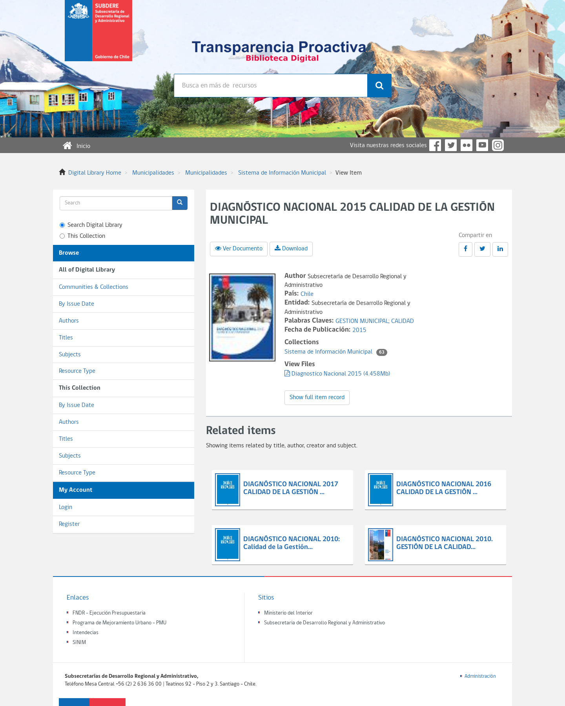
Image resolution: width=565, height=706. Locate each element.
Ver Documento (238, 248)
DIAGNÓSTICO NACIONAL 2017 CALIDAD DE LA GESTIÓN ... (290, 488)
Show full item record (317, 397)
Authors (69, 321)
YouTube (482, 145)
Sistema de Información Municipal (282, 173)
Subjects (70, 355)
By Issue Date (76, 304)
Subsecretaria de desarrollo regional (98, 37)
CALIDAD (402, 321)
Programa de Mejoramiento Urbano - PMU (119, 623)
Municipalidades (153, 173)
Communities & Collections (93, 287)
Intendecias (85, 633)
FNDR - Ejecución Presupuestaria (109, 613)
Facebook (435, 145)
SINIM (79, 643)
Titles (66, 338)
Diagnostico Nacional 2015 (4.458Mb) (337, 374)
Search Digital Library (91, 225)
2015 (359, 330)
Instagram (498, 145)
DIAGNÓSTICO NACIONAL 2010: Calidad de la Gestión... (291, 543)
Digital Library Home (94, 173)
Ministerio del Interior (288, 613)
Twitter (451, 145)
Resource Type (77, 371)
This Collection (82, 236)
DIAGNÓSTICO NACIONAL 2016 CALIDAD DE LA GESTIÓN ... (443, 488)
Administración (480, 676)
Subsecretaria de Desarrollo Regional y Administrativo (324, 623)
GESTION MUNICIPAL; (363, 321)
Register (69, 524)
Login (65, 507)
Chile (307, 294)
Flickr (466, 145)
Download (291, 248)
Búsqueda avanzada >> (202, 106)
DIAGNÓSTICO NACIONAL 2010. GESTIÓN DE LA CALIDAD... (444, 543)
